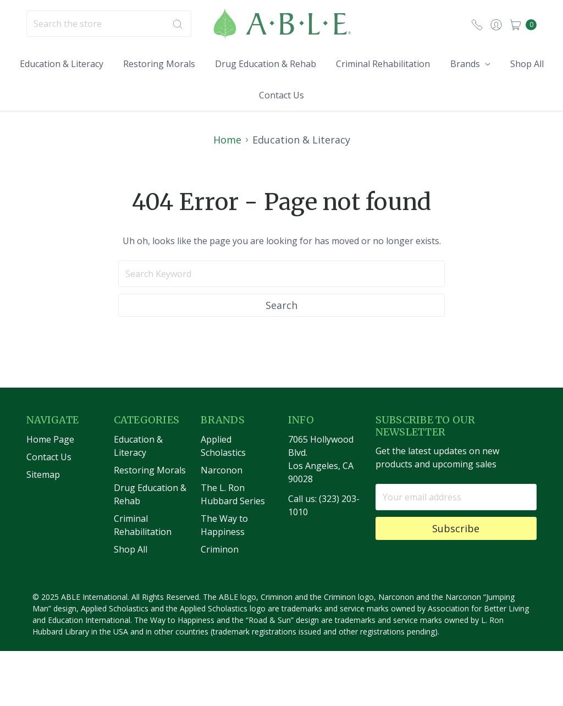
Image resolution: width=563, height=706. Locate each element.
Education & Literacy (61, 64)
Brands (470, 64)
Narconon (221, 490)
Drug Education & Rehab (265, 64)
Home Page (50, 460)
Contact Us (281, 95)
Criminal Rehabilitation (383, 64)
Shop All (527, 64)
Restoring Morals (159, 64)
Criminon (220, 570)
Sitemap (43, 495)
